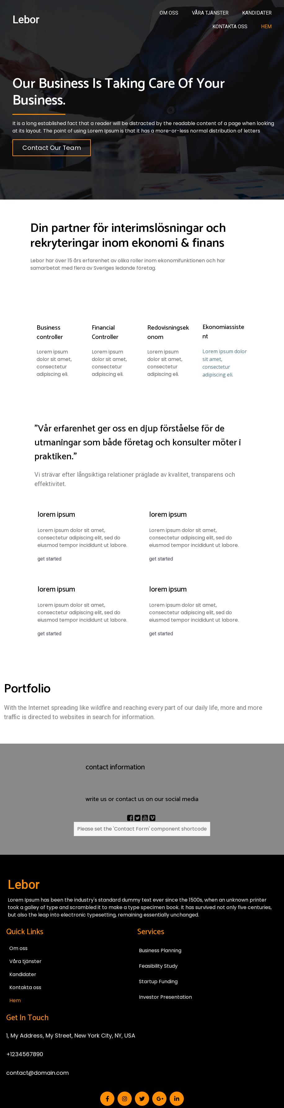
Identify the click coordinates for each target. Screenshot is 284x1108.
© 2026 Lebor (142, 1071)
